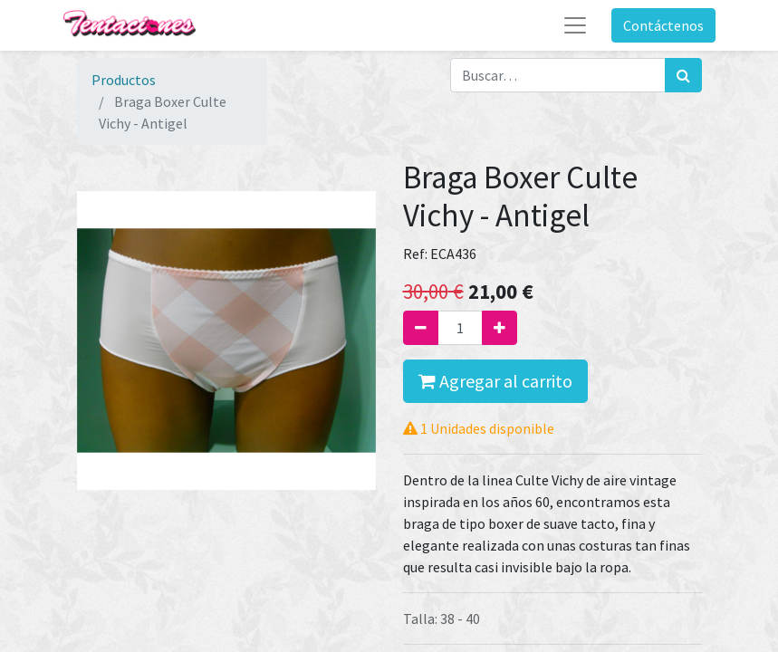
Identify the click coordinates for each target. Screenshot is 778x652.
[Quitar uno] (420, 328)
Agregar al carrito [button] (495, 380)
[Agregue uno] (499, 328)
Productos (123, 80)
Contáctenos (663, 25)
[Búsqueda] (683, 75)
